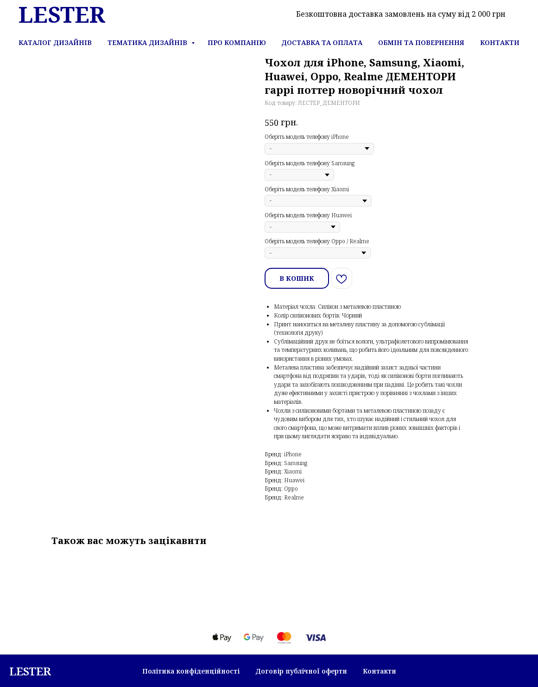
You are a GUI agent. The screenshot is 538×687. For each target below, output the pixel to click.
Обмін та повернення (421, 42)
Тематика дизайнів (148, 42)
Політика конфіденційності (191, 671)
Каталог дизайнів (55, 42)
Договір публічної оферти (301, 671)
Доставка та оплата (321, 42)
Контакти (499, 42)
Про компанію (237, 42)
